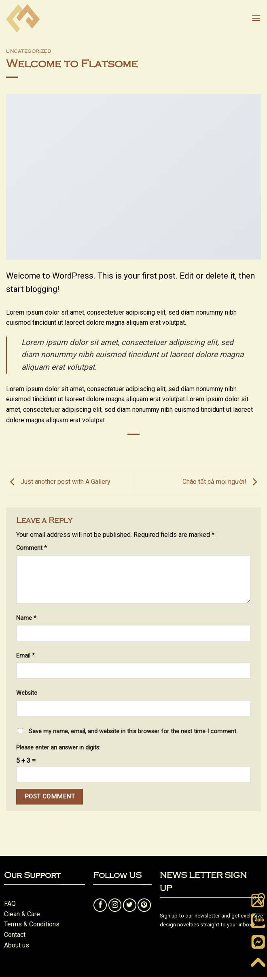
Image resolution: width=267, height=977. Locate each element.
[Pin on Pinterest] (163, 448)
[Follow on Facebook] (100, 905)
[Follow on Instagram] (115, 905)
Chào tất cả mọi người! (221, 482)
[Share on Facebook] (118, 448)
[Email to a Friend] (148, 448)
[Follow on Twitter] (129, 905)
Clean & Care (22, 914)
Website (26, 693)
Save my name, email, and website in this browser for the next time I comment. (133, 731)
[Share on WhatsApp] (104, 448)
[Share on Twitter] (133, 448)
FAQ (10, 903)
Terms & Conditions (31, 924)
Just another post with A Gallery (58, 482)
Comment (31, 548)
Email (25, 655)
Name (26, 618)
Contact (14, 935)
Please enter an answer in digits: (58, 747)
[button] (256, 18)
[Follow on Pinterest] (144, 905)
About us (16, 945)
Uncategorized (28, 50)
